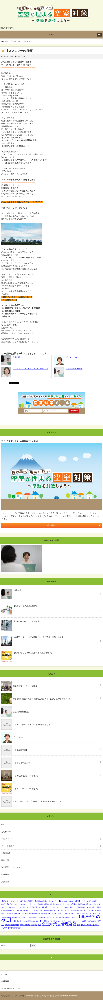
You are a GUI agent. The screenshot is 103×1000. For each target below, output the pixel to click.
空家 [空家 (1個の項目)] (59, 925)
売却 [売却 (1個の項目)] (21, 925)
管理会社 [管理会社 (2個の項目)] (69, 924)
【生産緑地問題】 (20, 750)
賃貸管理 (5, 881)
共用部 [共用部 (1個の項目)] (13, 925)
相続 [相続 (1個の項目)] (39, 925)
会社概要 (5, 981)
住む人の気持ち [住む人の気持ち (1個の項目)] (92, 921)
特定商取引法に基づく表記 (12, 996)
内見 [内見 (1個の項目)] (17, 925)
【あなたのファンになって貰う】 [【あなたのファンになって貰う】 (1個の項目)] (69, 901)
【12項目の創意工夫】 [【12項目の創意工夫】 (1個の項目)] (26, 901)
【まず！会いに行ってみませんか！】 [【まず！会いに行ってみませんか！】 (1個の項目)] (18, 904)
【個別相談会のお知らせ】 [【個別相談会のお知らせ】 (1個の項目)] (85, 907)
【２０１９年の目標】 (22, 763)
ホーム (4, 974)
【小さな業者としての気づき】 (26, 776)
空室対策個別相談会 (74, 368)
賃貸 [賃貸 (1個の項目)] (78, 925)
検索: (3, 945)
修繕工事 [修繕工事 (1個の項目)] (8, 925)
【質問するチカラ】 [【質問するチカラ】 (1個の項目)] (48, 921)
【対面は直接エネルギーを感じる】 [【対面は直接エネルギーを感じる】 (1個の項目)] (45, 910)
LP (2, 824)
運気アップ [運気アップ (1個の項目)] (84, 925)
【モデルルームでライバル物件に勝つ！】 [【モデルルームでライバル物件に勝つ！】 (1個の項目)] (62, 907)
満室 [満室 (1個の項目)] (35, 925)
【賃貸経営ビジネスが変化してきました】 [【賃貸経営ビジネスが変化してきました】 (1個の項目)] (28, 921)
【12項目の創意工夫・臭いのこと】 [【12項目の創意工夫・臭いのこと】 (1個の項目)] (46, 901)
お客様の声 (6, 832)
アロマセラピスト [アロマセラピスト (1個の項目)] (62, 921)
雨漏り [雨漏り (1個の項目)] (19, 928)
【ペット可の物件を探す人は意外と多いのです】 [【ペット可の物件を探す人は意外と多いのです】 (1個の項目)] (48, 904)
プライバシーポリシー (10, 988)
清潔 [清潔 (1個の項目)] (32, 925)
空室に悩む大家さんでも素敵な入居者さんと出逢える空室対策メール (42, 699)
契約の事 (5, 860)
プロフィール (15, 41)
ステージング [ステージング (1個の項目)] (72, 921)
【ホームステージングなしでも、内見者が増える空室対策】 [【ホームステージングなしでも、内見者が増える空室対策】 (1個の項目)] (28, 907)
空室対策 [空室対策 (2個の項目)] (49, 924)
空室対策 (5, 874)
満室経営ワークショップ (11, 867)
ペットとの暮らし (8, 846)
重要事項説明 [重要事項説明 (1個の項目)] (12, 928)
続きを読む (51, 525)
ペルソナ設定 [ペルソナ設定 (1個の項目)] (82, 921)
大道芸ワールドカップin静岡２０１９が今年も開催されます (38, 801)
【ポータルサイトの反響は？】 (26, 789)
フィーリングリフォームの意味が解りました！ (32, 724)
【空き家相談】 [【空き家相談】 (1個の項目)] (32, 917)
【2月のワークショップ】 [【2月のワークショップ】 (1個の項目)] (9, 901)
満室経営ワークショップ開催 (25, 686)
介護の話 (16, 357)
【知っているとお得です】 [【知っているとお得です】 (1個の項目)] (66, 913)
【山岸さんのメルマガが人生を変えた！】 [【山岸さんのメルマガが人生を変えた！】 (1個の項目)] (72, 910)
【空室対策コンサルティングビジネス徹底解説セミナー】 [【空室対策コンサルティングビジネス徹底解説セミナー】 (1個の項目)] (57, 917)
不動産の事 (6, 853)
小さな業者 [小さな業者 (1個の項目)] (26, 925)
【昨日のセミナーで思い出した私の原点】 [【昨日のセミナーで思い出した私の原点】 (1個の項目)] (42, 913)
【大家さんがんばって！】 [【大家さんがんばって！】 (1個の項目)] (24, 910)
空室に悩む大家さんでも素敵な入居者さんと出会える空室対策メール (51, 399)
